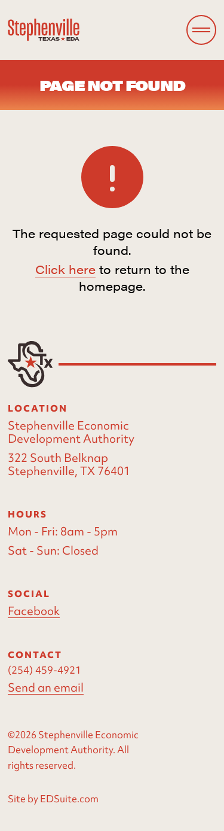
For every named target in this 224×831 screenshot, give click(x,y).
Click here (65, 269)
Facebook (34, 611)
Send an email (46, 688)
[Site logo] (43, 30)
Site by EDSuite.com (53, 798)
